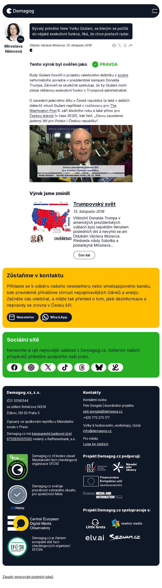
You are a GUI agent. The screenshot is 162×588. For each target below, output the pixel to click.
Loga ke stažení (95, 444)
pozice (123, 75)
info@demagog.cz (97, 431)
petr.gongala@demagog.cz (103, 411)
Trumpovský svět (94, 204)
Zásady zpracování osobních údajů (28, 577)
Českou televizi (42, 116)
